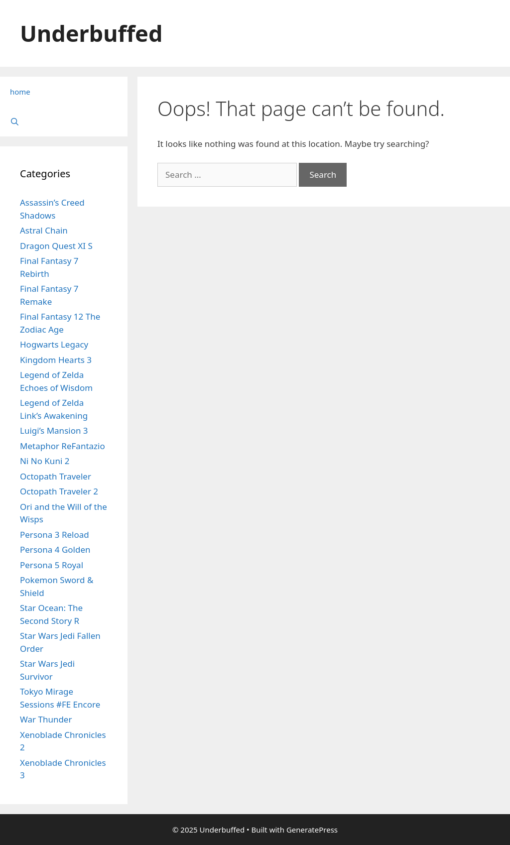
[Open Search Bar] (64, 121)
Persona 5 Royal (51, 565)
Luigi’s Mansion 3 (54, 430)
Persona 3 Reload (54, 534)
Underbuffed (91, 33)
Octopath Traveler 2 (59, 491)
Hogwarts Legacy (54, 344)
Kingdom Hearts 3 (56, 359)
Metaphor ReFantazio (62, 446)
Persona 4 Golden (55, 549)
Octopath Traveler (55, 476)
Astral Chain (44, 230)
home (20, 92)
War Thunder (46, 719)
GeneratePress (312, 830)
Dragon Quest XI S (56, 245)
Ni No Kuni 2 (44, 461)
